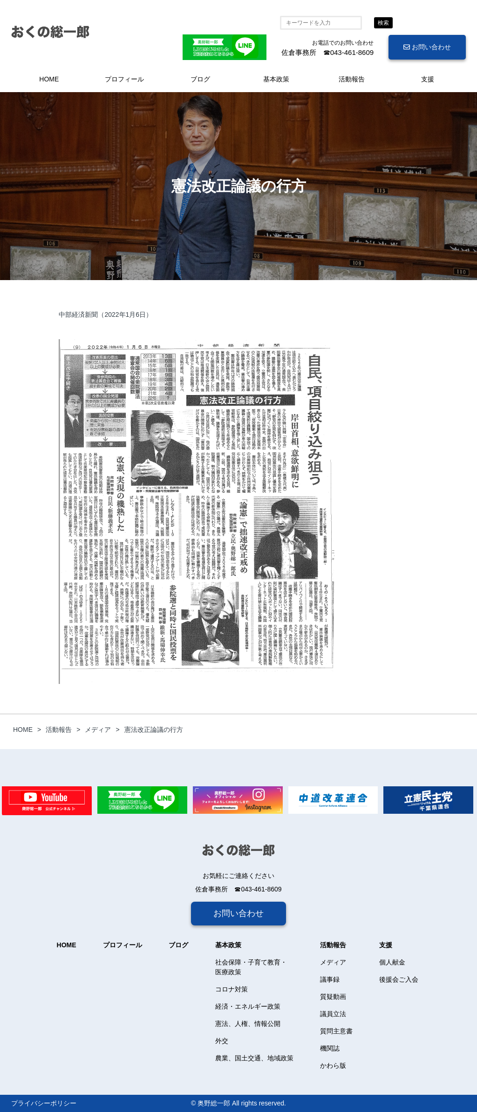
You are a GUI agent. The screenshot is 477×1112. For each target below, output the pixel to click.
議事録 (330, 979)
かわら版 (333, 1065)
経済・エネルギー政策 (247, 1006)
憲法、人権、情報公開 (247, 1023)
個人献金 (392, 962)
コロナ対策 (231, 989)
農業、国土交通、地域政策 (254, 1058)
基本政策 (276, 79)
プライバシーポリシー (43, 1103)
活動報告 (352, 79)
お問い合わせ (427, 47)
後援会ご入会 (398, 979)
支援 (427, 79)
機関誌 (330, 1048)
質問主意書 (336, 1031)
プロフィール (124, 79)
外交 (221, 1041)
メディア (333, 962)
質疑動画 (333, 996)
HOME (49, 79)
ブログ (200, 79)
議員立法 (333, 1014)
